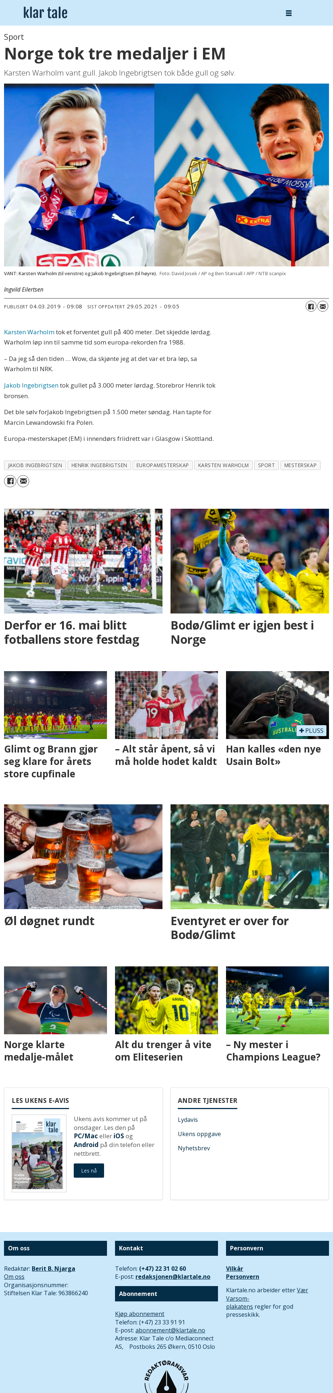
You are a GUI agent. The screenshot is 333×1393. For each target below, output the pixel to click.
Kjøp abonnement (139, 1314)
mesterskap (300, 465)
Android (86, 1144)
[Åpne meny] (289, 13)
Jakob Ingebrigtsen (31, 385)
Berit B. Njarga (53, 1269)
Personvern (242, 1277)
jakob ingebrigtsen (35, 465)
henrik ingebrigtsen (99, 465)
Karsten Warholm (29, 332)
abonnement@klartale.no (170, 1330)
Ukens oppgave (199, 1134)
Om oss (14, 1277)
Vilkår (234, 1269)
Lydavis (188, 1120)
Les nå (89, 1170)
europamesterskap (163, 465)
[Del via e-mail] (322, 306)
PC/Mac (86, 1136)
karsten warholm (223, 465)
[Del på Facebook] (311, 306)
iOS (119, 1136)
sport (266, 465)
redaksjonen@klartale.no (172, 1277)
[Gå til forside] (45, 12)
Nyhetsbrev (194, 1148)
